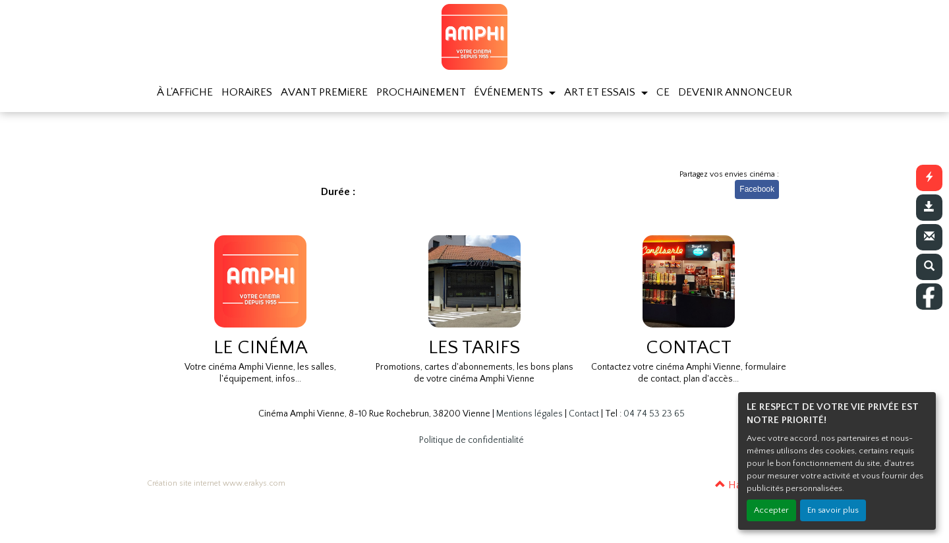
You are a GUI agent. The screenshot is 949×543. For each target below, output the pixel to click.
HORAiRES (246, 92)
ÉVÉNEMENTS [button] (510, 92)
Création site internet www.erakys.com (216, 483)
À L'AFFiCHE (185, 92)
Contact (584, 414)
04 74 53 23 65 (654, 414)
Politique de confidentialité (471, 440)
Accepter (771, 510)
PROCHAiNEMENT (421, 92)
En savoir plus (833, 510)
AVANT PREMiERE (324, 92)
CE (663, 92)
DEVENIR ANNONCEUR (735, 92)
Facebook (756, 189)
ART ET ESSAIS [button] (601, 92)
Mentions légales (529, 414)
